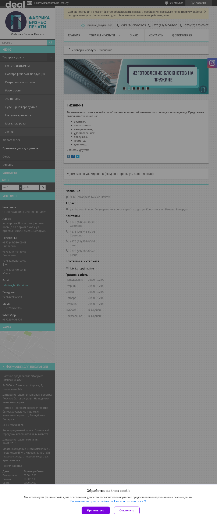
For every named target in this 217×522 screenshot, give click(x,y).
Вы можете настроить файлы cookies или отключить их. (107, 501)
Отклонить (127, 510)
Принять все (95, 510)
